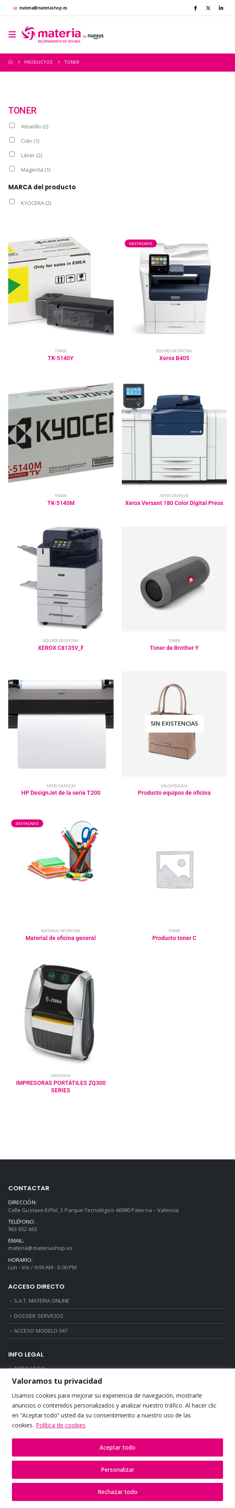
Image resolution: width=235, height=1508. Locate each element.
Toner (61, 351)
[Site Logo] (62, 35)
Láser (31, 155)
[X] (208, 7)
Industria (60, 1075)
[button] (14, 35)
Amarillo (34, 126)
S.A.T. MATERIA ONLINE (42, 1300)
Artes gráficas (174, 495)
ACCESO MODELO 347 (40, 1330)
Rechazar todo (117, 1492)
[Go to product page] (61, 289)
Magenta (35, 169)
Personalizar (117, 1469)
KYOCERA (36, 203)
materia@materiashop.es (40, 8)
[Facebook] (195, 7)
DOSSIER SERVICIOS (38, 1316)
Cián (30, 140)
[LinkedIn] (221, 7)
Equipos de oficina (174, 351)
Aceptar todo (117, 1447)
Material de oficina (60, 930)
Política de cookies (61, 1425)
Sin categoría (174, 786)
